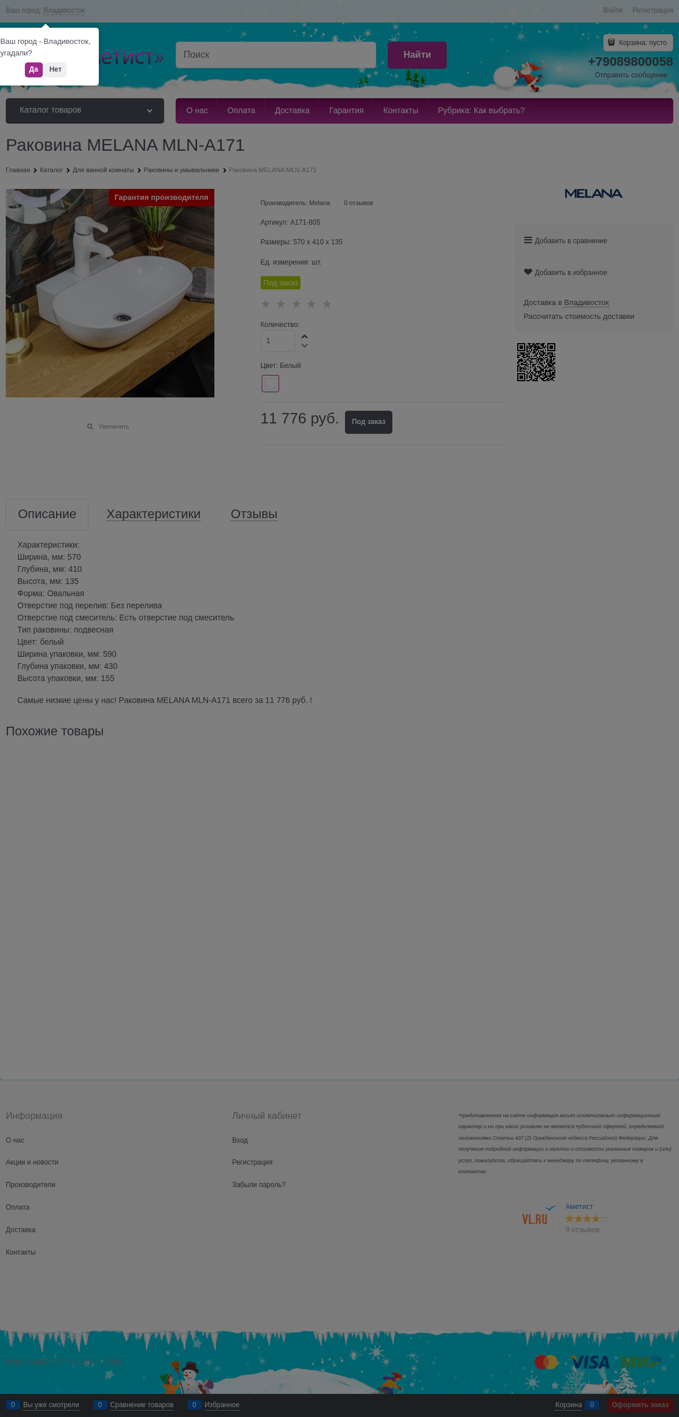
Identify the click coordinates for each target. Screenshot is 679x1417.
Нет (55, 69)
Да (33, 69)
